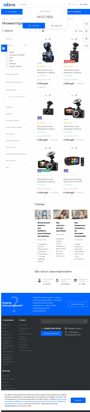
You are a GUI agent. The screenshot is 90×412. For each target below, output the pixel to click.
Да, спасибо (33, 26)
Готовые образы (8, 389)
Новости (5, 325)
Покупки (5, 376)
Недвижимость (25, 334)
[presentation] (34, 281)
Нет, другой (56, 26)
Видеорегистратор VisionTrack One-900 (72, 180)
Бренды (5, 382)
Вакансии (6, 335)
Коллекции (6, 385)
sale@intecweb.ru (75, 328)
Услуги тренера (25, 351)
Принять (78, 400)
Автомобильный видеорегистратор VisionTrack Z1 (46, 72)
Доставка (23, 325)
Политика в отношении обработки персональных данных (8, 359)
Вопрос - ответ (8, 379)
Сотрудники (7, 338)
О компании (8, 320)
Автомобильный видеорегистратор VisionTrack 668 (72, 72)
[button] (40, 119)
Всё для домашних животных (23, 345)
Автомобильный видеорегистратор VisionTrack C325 (72, 128)
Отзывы (5, 331)
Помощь (6, 371)
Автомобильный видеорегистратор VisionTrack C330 (46, 181)
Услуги (22, 320)
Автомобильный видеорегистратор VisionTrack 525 (46, 128)
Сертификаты (7, 351)
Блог (4, 328)
